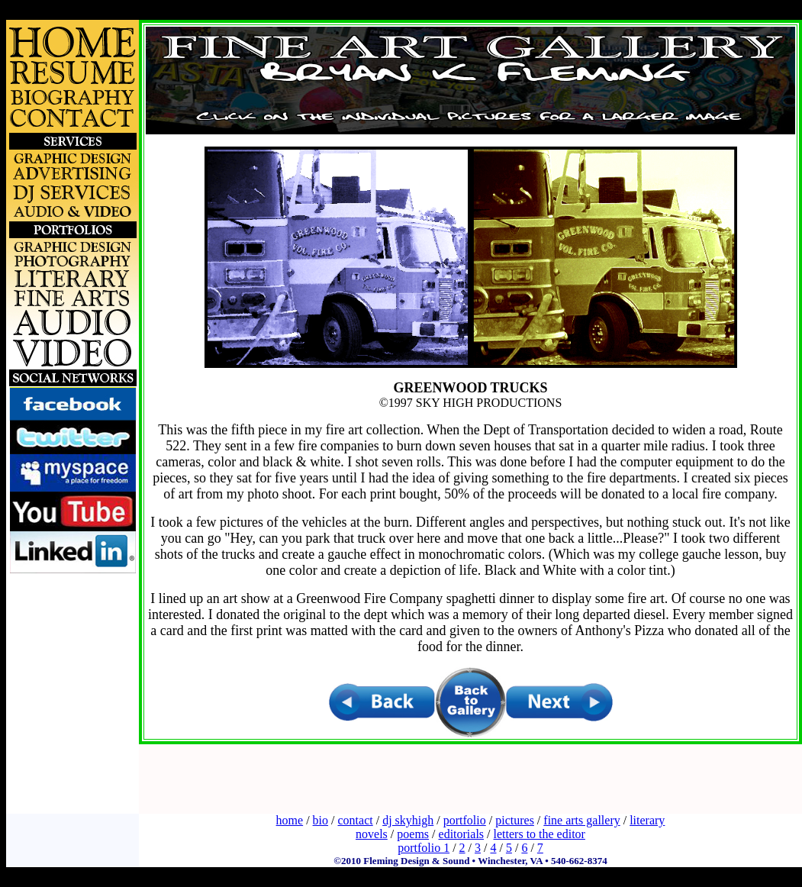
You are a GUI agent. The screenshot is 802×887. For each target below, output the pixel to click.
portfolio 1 (423, 847)
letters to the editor (539, 833)
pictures (514, 820)
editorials (462, 833)
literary (647, 820)
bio (320, 820)
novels (372, 833)
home (290, 820)
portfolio (464, 820)
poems (413, 833)
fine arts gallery (581, 820)
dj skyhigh (407, 820)
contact (355, 820)
